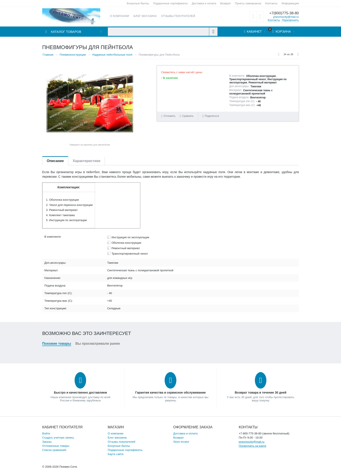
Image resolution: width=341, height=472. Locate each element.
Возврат (225, 3)
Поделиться (210, 116)
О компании (115, 433)
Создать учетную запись (58, 437)
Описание (55, 161)
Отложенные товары (55, 445)
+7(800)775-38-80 (284, 13)
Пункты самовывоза (248, 3)
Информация (290, 3)
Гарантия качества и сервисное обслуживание (170, 392)
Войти (46, 433)
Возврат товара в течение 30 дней (260, 392)
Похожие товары (56, 343)
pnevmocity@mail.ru (286, 16)
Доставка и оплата (204, 3)
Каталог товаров (66, 32)
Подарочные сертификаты (170, 3)
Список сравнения (54, 450)
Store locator (181, 441)
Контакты (271, 3)
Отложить (170, 116)
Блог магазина (117, 437)
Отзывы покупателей (121, 441)
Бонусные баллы (138, 3)
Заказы (47, 441)
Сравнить (188, 116)
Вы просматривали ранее (97, 343)
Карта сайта (115, 454)
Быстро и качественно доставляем (80, 392)
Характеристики (86, 161)
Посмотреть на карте (252, 445)
